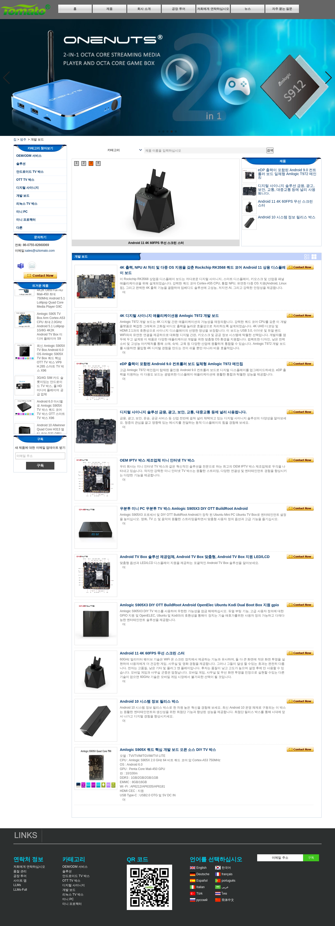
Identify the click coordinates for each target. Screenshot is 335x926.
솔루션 (21, 164)
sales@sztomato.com (40, 250)
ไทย (224, 893)
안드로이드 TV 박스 (30, 172)
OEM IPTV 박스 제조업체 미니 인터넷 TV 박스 (157, 460)
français (227, 874)
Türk (199, 893)
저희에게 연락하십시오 (213, 9)
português (228, 880)
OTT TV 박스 (25, 180)
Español (201, 880)
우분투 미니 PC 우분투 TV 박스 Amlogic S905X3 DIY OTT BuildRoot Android (184, 508)
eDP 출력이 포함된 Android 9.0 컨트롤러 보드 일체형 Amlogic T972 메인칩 (287, 174)
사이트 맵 (20, 880)
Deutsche (203, 874)
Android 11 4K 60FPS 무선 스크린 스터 (155, 243)
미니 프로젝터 (26, 220)
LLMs (17, 885)
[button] (159, 131)
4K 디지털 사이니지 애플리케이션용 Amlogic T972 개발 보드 (169, 316)
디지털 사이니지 (27, 188)
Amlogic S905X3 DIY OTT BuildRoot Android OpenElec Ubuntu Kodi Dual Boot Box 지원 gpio (199, 605)
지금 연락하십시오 (40, 275)
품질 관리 (20, 871)
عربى (225, 887)
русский (201, 900)
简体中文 (228, 900)
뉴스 (248, 9)
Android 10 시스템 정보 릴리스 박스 (286, 217)
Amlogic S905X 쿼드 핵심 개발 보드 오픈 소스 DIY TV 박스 (168, 750)
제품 (109, 9)
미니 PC (22, 212)
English (201, 868)
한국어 (226, 868)
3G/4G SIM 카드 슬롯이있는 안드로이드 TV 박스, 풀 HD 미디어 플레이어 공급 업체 (50, 388)
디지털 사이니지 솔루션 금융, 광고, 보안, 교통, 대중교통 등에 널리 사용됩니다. (286, 189)
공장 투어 (178, 9)
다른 (19, 228)
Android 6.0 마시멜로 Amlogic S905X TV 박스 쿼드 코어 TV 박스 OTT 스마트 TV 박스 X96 (51, 411)
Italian (200, 887)
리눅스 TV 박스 (26, 204)
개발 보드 (22, 196)
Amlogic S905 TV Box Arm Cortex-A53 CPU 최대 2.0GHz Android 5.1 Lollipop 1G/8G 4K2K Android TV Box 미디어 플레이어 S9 (51, 328)
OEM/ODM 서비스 (28, 156)
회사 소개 (143, 9)
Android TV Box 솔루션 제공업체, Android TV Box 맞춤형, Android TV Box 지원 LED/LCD (195, 557)
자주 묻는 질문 (282, 9)
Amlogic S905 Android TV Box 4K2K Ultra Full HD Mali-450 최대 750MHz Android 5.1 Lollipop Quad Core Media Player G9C (51, 296)
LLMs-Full (20, 889)
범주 (23, 139)
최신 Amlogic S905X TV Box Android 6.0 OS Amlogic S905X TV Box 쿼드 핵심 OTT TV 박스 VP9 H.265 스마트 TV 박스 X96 (51, 360)
